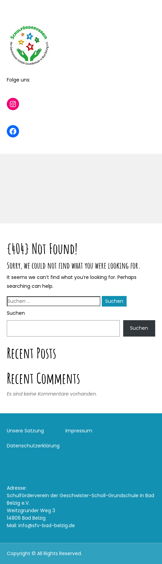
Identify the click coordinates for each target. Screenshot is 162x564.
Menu (14, 11)
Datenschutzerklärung (33, 445)
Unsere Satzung (25, 430)
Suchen (16, 313)
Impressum (78, 430)
